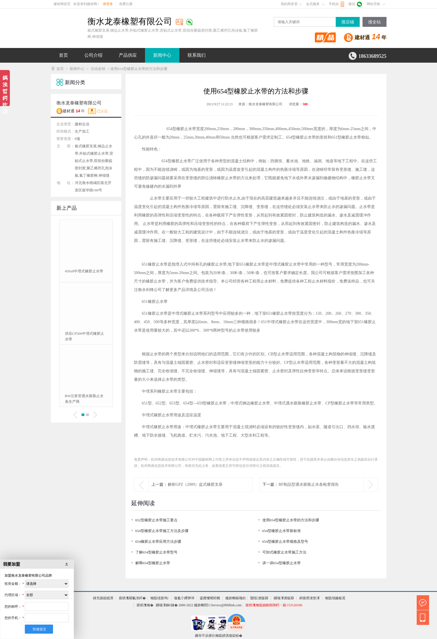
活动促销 (98, 69)
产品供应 (128, 55)
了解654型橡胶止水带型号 (156, 552)
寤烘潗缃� (145, 605)
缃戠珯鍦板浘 (335, 598)
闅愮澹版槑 (259, 598)
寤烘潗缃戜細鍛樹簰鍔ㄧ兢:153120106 (273, 605)
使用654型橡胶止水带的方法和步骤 (290, 520)
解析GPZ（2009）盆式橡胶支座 (195, 484)
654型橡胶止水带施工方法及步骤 (162, 531)
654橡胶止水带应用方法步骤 (158, 541)
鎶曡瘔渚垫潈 (309, 598)
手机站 (334, 4)
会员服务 (313, 4)
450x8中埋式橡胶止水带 (84, 271)
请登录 (108, 4)
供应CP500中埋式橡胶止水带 (84, 336)
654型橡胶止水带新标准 (281, 531)
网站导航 (373, 4)
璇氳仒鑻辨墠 (184, 598)
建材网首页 (62, 4)
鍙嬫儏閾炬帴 (210, 598)
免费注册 (126, 4)
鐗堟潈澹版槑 (284, 598)
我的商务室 (289, 4)
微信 (351, 4)
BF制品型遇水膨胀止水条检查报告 (309, 484)
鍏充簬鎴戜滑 (103, 598)
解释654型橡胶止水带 (152, 563)
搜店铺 (347, 22)
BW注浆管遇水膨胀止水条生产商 (84, 399)
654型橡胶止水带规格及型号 (285, 541)
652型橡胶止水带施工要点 (156, 520)
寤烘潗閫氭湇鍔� (132, 598)
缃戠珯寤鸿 (159, 598)
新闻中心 (162, 55)
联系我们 (197, 55)
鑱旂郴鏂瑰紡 (235, 598)
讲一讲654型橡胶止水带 (281, 563)
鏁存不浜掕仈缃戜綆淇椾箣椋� (218, 636)
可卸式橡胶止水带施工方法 (284, 552)
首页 (63, 55)
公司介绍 (93, 55)
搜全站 (374, 22)
